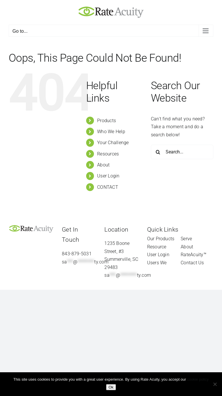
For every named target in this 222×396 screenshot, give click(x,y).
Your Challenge (113, 142)
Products (106, 120)
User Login (108, 176)
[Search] (158, 152)
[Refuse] (215, 384)
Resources (108, 154)
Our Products (161, 238)
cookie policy (197, 379)
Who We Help (111, 131)
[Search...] (182, 152)
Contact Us (192, 262)
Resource (156, 247)
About (103, 165)
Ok (110, 387)
